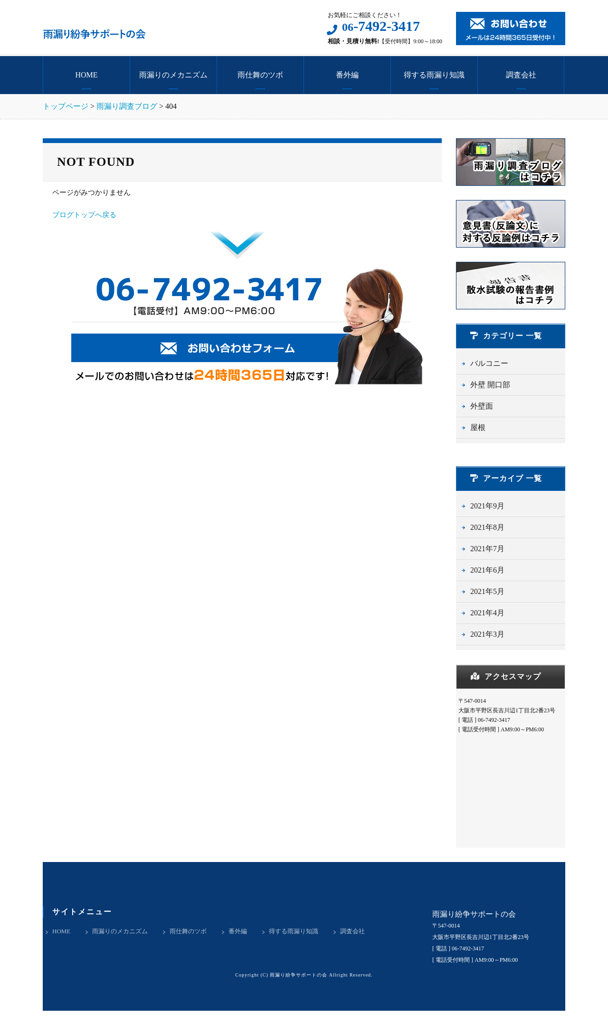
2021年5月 (487, 591)
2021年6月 (487, 570)
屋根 (477, 427)
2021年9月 (487, 506)
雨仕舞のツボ (260, 75)
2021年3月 (487, 634)
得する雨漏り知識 (434, 75)
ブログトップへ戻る (84, 215)
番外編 (347, 75)
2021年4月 (487, 613)
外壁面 (481, 406)
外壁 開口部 (490, 385)
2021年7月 (487, 549)
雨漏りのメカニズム (173, 75)
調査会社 (521, 75)
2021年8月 (487, 527)
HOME (86, 75)
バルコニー (489, 363)
